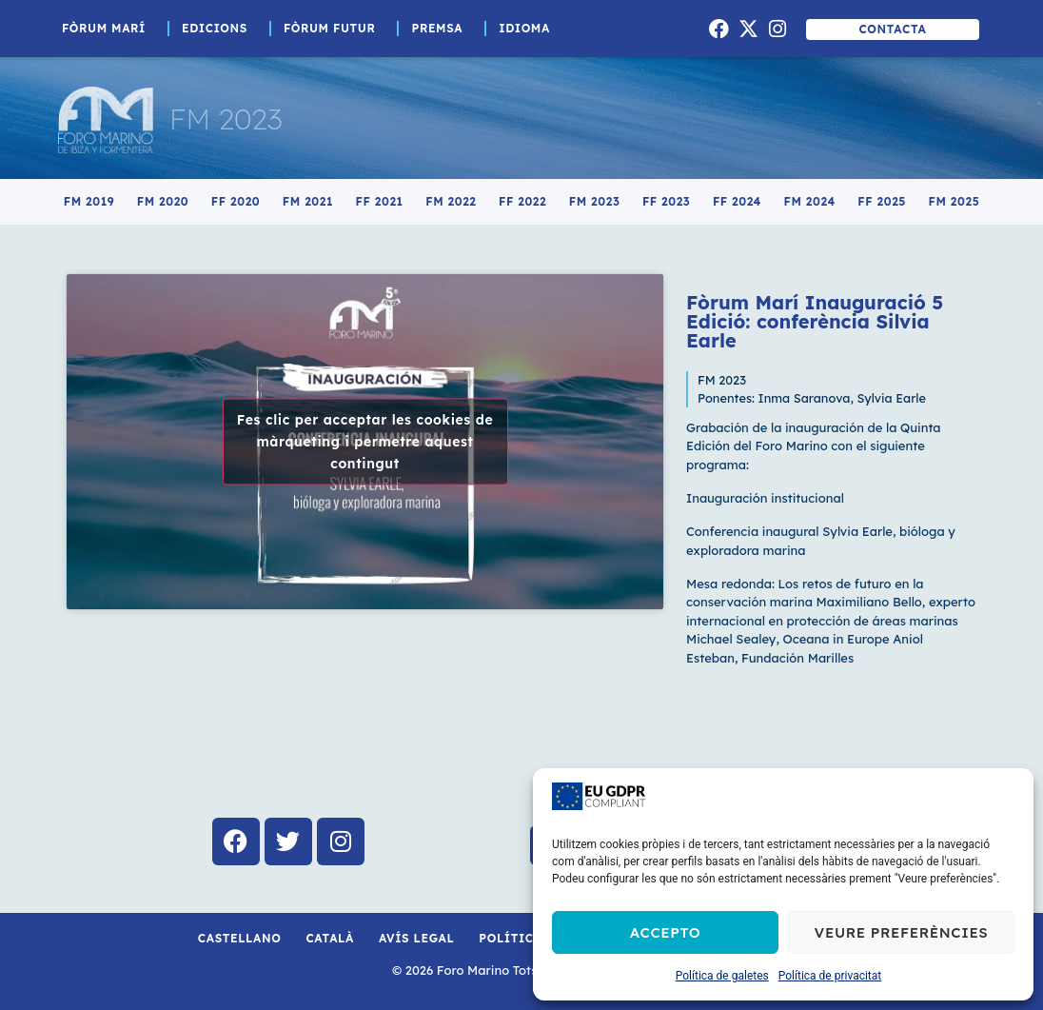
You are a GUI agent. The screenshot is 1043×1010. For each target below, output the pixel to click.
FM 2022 (450, 201)
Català (329, 938)
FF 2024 (737, 201)
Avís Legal (416, 938)
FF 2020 (235, 201)
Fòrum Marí (108, 28)
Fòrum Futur (334, 28)
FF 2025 (881, 201)
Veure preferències (902, 932)
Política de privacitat (830, 975)
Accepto (665, 932)
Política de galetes (722, 975)
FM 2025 (954, 201)
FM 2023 (226, 119)
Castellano (240, 938)
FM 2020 (163, 201)
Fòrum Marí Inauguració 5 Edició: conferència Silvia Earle (814, 321)
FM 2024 (810, 201)
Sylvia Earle (891, 398)
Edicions (219, 28)
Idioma (529, 28)
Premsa (441, 28)
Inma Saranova (804, 398)
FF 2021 (379, 201)
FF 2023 (666, 201)
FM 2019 (89, 201)
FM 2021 (308, 201)
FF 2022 (522, 201)
